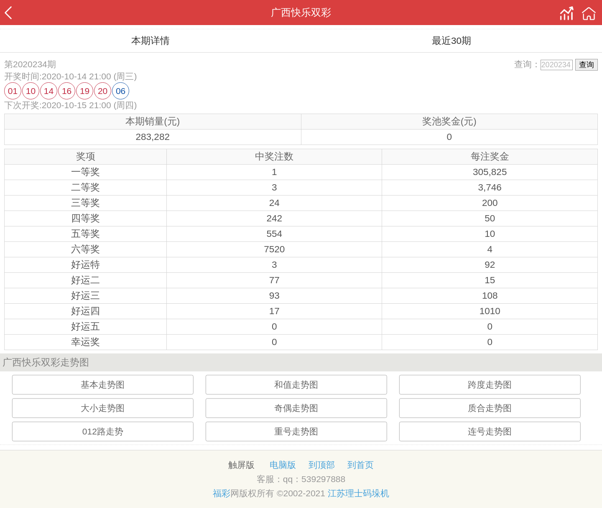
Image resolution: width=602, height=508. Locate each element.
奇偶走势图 (296, 408)
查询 (586, 65)
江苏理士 (345, 493)
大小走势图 (103, 408)
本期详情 (150, 41)
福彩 (221, 493)
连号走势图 (490, 432)
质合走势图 (490, 408)
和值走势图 (296, 385)
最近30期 (451, 41)
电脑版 (283, 465)
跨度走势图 (490, 385)
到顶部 (322, 465)
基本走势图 (103, 385)
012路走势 (102, 432)
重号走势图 (296, 432)
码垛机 (376, 493)
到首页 (360, 465)
